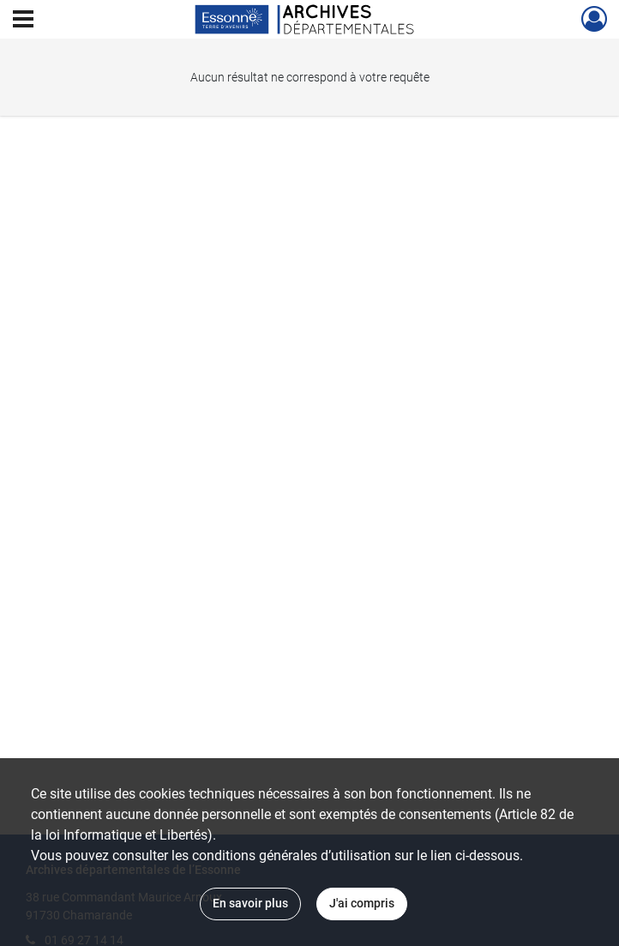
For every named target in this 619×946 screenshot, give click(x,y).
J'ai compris (361, 903)
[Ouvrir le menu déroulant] (23, 20)
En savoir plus (250, 903)
